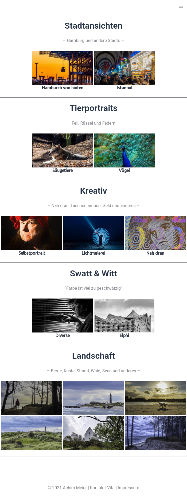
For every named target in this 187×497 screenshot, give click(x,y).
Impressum (128, 487)
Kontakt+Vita (102, 487)
